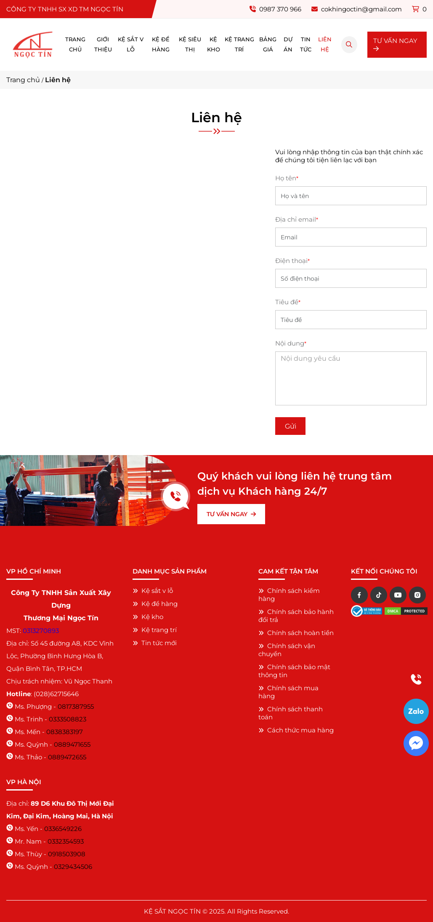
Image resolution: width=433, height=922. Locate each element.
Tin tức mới (155, 643)
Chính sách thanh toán (290, 713)
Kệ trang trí (239, 44)
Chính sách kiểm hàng (289, 595)
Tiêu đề (287, 302)
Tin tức (305, 44)
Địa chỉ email (296, 219)
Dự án (288, 44)
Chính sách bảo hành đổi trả (296, 616)
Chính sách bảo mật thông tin (294, 671)
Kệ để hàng (161, 44)
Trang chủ (75, 44)
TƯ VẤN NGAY (395, 44)
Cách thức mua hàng (296, 730)
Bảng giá (267, 44)
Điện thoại (292, 261)
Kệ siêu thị (190, 44)
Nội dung (290, 343)
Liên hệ (325, 44)
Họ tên (286, 178)
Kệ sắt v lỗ (130, 44)
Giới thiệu (103, 44)
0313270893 (41, 631)
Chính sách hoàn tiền (296, 633)
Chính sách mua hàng (288, 692)
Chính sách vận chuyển (286, 650)
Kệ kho (213, 44)
